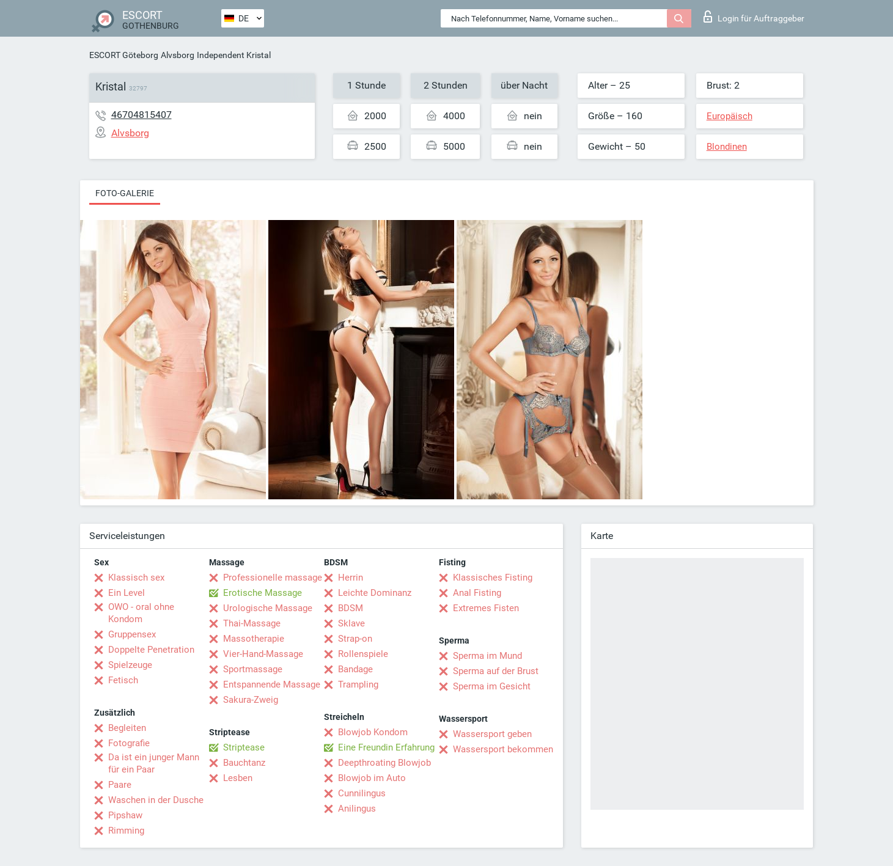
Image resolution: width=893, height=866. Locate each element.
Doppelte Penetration (151, 649)
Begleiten (127, 727)
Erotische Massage (262, 592)
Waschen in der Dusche (156, 799)
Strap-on (355, 638)
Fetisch (123, 680)
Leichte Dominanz (374, 592)
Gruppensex (132, 634)
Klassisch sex (136, 577)
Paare (119, 784)
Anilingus (357, 808)
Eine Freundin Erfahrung (386, 747)
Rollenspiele (363, 653)
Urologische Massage (267, 608)
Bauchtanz (244, 762)
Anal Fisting (477, 592)
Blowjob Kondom (373, 732)
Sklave (351, 623)
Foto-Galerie (124, 193)
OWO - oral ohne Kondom (141, 613)
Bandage (355, 669)
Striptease (244, 747)
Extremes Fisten (486, 608)
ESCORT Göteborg (123, 55)
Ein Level (126, 592)
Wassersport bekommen (503, 749)
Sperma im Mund (487, 655)
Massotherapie (253, 638)
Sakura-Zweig (250, 699)
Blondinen (727, 146)
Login (754, 16)
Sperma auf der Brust (495, 671)
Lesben (237, 777)
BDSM (350, 608)
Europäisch (729, 116)
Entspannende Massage (271, 684)
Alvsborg (177, 55)
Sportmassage (252, 669)
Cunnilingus (362, 793)
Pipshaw (125, 815)
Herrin (350, 577)
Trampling (358, 684)
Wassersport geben (492, 733)
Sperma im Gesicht (492, 686)
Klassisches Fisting (492, 577)
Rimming (126, 830)
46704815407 (141, 114)
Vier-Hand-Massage (263, 653)
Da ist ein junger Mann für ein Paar (153, 763)
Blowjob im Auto (372, 777)
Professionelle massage (272, 577)
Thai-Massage (252, 623)
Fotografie (129, 743)
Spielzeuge (130, 664)
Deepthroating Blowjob (384, 762)
